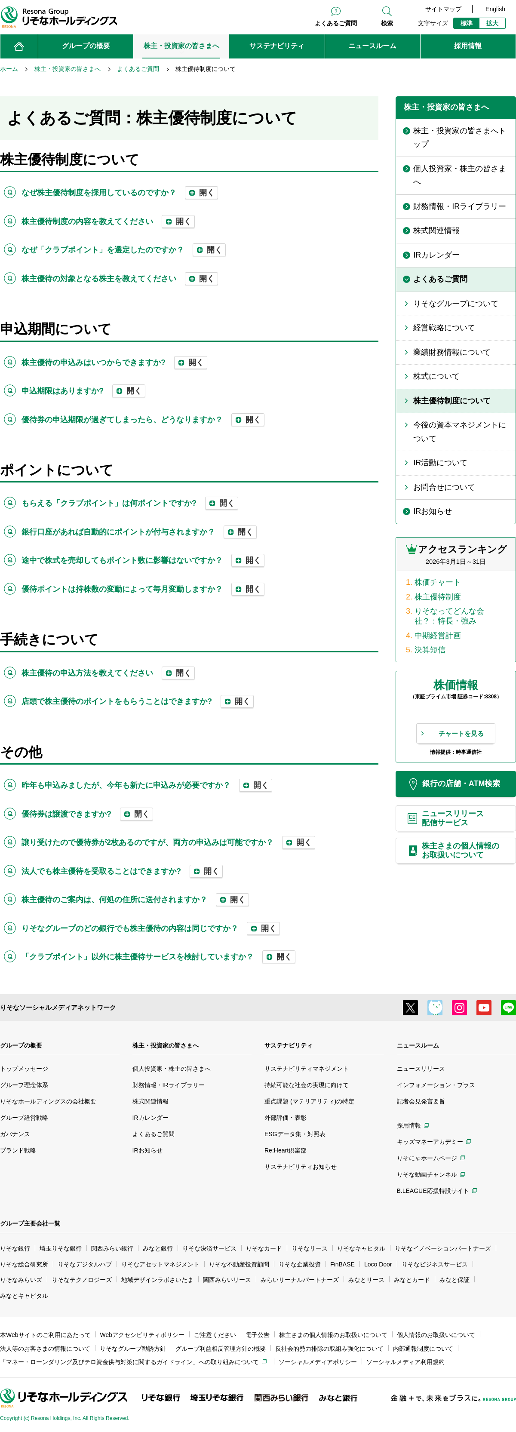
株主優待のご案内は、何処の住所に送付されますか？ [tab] (135, 899)
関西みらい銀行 (112, 1248)
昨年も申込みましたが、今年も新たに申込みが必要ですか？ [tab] (147, 785)
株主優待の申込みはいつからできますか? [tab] (114, 362)
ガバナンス (15, 1134)
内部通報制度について (423, 1348)
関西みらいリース (227, 1279)
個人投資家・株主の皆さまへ (171, 1068)
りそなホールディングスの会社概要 (48, 1101)
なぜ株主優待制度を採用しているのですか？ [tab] (120, 192)
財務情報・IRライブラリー (168, 1085)
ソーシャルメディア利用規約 (405, 1361)
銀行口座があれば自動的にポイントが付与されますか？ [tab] (139, 532)
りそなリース (310, 1248)
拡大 (492, 23)
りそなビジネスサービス (435, 1264)
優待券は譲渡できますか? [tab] (87, 814)
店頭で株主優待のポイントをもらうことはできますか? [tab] (138, 701)
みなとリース (366, 1279)
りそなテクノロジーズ (82, 1279)
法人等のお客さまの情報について (45, 1348)
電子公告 (258, 1334)
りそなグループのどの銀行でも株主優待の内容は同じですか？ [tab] (151, 928)
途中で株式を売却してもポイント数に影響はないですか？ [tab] (143, 560)
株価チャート (438, 582)
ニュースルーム (418, 1045)
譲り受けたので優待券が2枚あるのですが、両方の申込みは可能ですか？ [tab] (168, 842)
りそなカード (264, 1248)
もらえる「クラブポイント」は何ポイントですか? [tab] (130, 503)
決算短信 (430, 649)
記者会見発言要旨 (421, 1101)
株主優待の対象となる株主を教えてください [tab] (120, 278)
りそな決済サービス (209, 1248)
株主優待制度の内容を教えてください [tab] (108, 221)
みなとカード (412, 1279)
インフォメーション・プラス (436, 1085)
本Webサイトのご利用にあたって (45, 1334)
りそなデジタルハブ (85, 1264)
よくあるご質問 (336, 23)
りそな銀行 (15, 1248)
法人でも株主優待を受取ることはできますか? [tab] (122, 871)
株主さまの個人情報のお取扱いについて (333, 1334)
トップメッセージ (24, 1068)
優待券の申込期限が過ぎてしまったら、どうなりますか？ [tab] (143, 419)
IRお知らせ (147, 1150)
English (495, 9)
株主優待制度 (438, 597)
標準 (467, 23)
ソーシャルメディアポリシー (318, 1361)
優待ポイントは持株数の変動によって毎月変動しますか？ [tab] (143, 589)
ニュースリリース (421, 1068)
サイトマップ (443, 9)
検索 (387, 23)
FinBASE (342, 1264)
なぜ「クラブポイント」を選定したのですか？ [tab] (124, 250)
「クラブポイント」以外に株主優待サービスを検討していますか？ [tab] (158, 957)
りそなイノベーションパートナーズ (443, 1248)
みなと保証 (454, 1279)
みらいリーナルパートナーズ (300, 1279)
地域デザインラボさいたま (157, 1279)
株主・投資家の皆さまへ (165, 1045)
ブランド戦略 (18, 1150)
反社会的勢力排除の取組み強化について (329, 1348)
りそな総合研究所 (24, 1264)
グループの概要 (21, 1045)
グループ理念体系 (24, 1085)
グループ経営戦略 (24, 1117)
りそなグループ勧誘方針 (133, 1348)
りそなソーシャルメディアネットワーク (58, 1007)
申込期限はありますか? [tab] (83, 391)
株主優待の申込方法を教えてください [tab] (108, 673)
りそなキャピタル (361, 1248)
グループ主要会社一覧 (30, 1223)
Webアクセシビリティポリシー (142, 1334)
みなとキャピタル (24, 1295)
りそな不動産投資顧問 (239, 1264)
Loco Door (378, 1264)
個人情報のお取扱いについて (436, 1334)
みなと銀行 (158, 1248)
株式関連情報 (150, 1101)
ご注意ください (215, 1334)
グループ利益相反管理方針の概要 (220, 1348)
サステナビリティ (288, 1045)
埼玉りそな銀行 (61, 1248)
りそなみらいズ (21, 1279)
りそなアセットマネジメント (160, 1264)
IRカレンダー (150, 1117)
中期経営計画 (438, 635)
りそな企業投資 (300, 1264)
